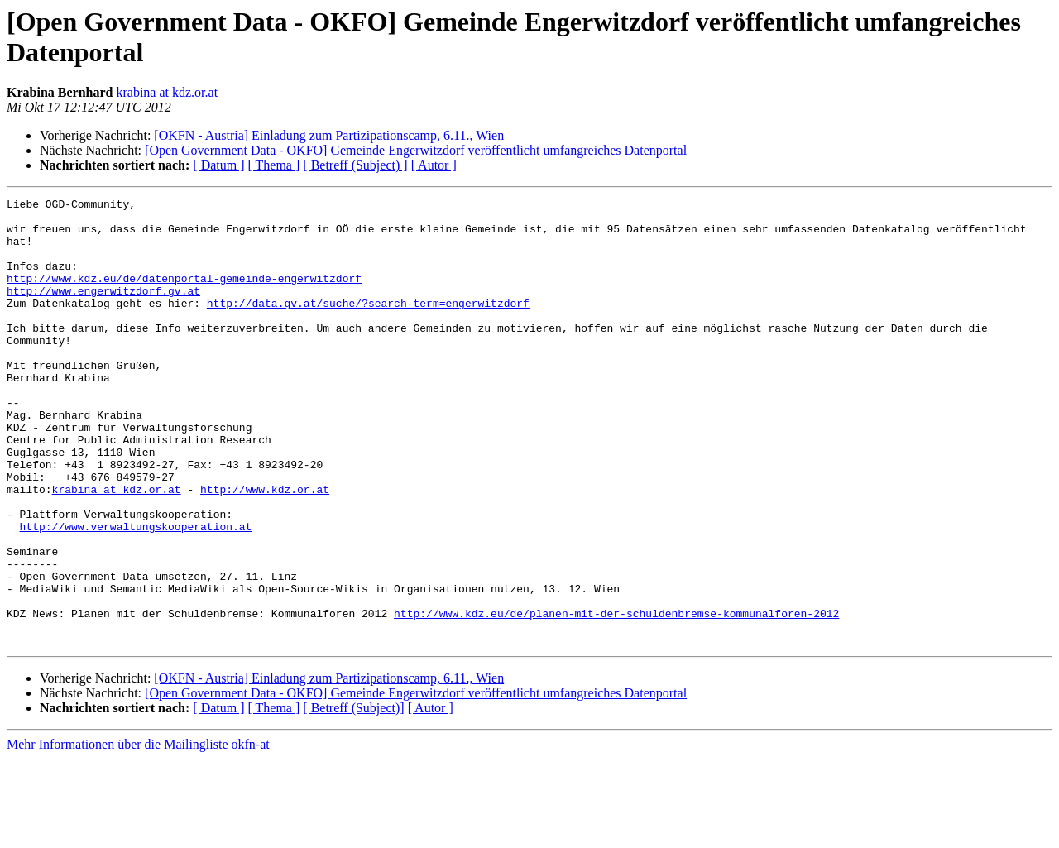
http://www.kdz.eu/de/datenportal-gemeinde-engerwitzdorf (184, 295)
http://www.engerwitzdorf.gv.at (103, 310)
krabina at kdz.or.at (167, 92)
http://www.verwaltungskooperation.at (136, 593)
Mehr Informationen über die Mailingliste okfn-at (138, 833)
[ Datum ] (218, 165)
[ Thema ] (274, 165)
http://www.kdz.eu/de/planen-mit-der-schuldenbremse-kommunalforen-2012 (616, 697)
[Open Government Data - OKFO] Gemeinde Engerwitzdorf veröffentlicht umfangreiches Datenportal (416, 150)
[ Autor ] (434, 165)
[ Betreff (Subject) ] (355, 165)
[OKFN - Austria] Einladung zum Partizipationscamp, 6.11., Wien (329, 135)
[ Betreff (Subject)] (353, 797)
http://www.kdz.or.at (264, 548)
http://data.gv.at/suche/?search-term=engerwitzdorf (368, 325)
